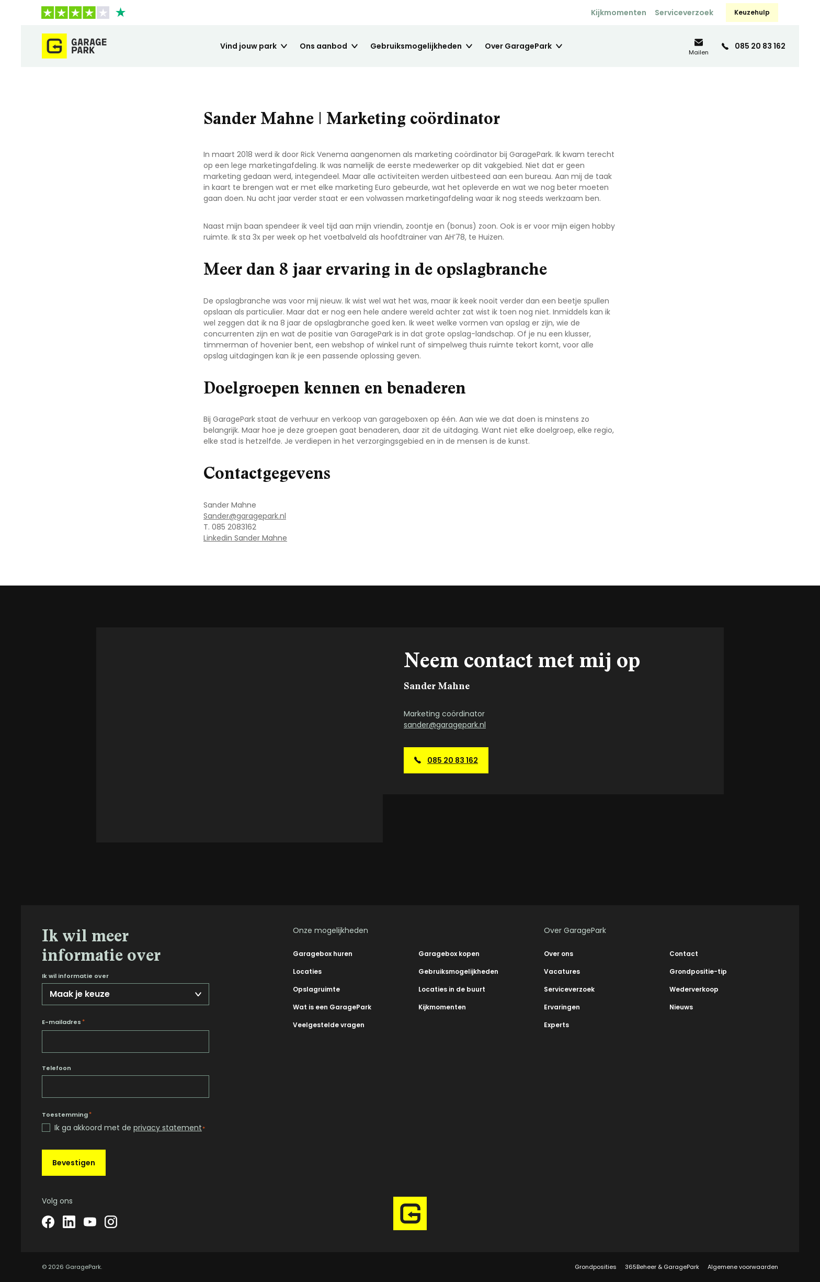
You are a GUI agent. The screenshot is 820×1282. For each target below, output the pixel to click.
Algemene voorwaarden (743, 1267)
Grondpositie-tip (698, 971)
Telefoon (56, 1068)
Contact (683, 953)
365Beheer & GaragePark (662, 1267)
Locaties (307, 971)
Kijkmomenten (618, 12)
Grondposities (596, 1267)
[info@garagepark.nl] (698, 46)
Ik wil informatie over (75, 976)
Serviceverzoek (684, 12)
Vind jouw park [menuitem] (248, 46)
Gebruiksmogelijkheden (458, 971)
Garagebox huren (322, 953)
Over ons (558, 953)
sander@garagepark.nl (445, 724)
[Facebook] (48, 1222)
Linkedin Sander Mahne (245, 538)
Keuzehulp (752, 12)
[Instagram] (111, 1222)
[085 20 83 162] (753, 46)
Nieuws (681, 1007)
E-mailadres (63, 1022)
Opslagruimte (316, 989)
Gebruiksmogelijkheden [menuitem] (416, 46)
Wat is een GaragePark (332, 1007)
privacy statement (167, 1127)
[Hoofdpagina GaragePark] (74, 46)
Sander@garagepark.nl (244, 516)
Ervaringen (562, 1007)
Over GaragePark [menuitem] (518, 46)
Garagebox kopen (449, 953)
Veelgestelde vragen (329, 1024)
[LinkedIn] (69, 1222)
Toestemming (67, 1114)
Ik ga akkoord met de (129, 1128)
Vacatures (562, 971)
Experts (556, 1024)
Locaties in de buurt (451, 989)
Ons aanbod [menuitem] (323, 46)
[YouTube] (90, 1222)
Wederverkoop (694, 989)
